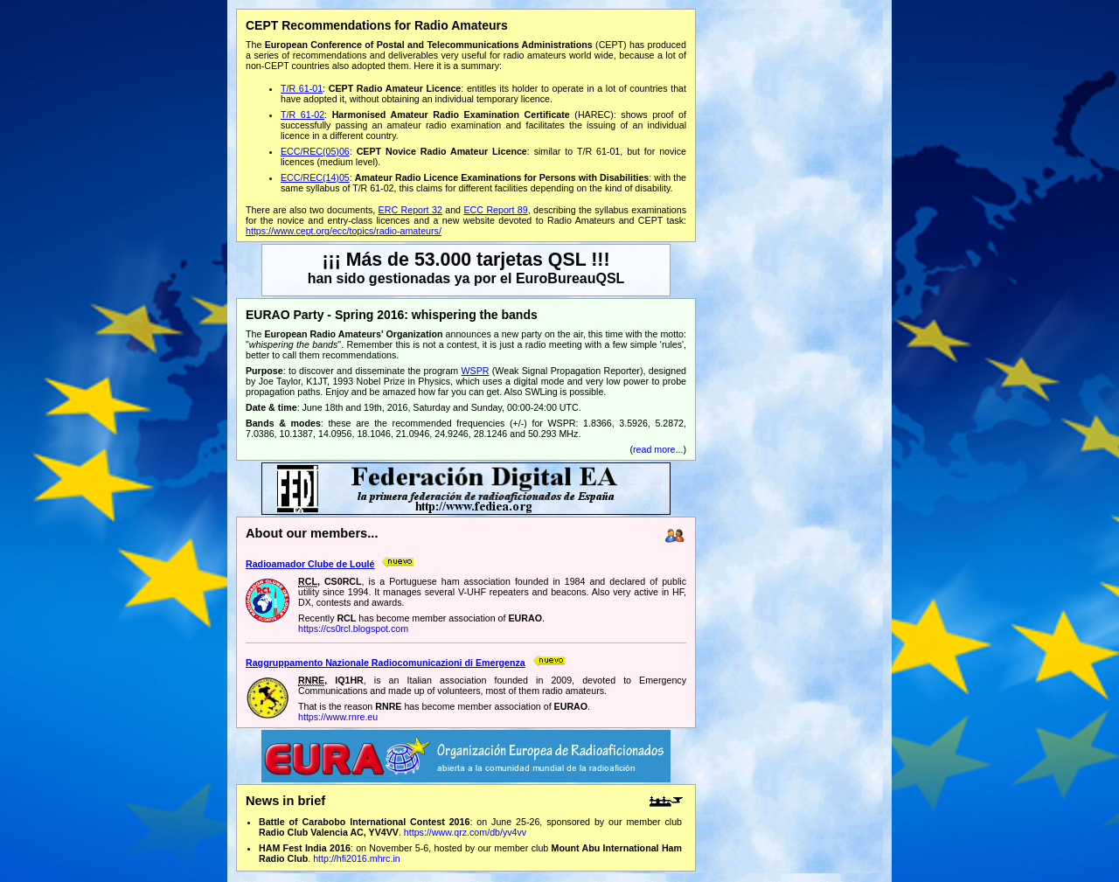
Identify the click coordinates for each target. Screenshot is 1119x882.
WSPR (476, 370)
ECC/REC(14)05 (315, 177)
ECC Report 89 (495, 210)
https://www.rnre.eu (338, 717)
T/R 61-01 (302, 88)
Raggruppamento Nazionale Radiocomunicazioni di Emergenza (385, 662)
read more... (658, 449)
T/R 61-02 (302, 114)
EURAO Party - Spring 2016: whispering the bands (392, 315)
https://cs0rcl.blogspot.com (353, 628)
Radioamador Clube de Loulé (310, 564)
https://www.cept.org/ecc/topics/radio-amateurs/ (343, 231)
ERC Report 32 (410, 210)
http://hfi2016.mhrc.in (356, 858)
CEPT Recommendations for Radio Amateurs (377, 25)
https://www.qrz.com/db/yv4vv (465, 832)
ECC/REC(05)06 (315, 151)
